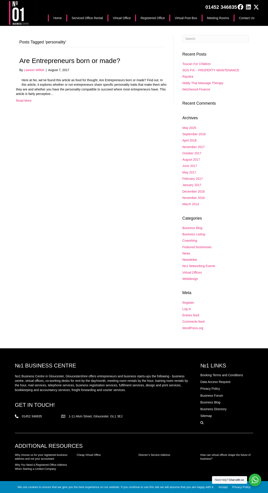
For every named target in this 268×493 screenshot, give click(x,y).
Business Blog (192, 228)
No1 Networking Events (198, 266)
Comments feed (193, 321)
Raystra (187, 76)
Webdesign (190, 279)
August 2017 (191, 159)
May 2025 (189, 128)
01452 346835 (221, 7)
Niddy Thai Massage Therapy (202, 83)
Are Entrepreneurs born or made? (69, 60)
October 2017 (191, 153)
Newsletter (189, 259)
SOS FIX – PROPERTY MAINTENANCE (210, 70)
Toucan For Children (196, 64)
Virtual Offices (192, 272)
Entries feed (190, 315)
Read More (23, 100)
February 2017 (192, 178)
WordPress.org (192, 328)
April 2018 (189, 140)
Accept (223, 487)
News (186, 253)
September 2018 (194, 134)
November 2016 (193, 198)
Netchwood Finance (196, 89)
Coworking (189, 240)
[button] (240, 7)
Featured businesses (197, 247)
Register (188, 302)
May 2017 (189, 172)
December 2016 (193, 191)
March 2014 (190, 204)
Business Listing (193, 234)
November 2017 (193, 147)
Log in (186, 309)
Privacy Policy (241, 487)
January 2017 (191, 185)
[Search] (215, 39)
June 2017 (189, 166)
